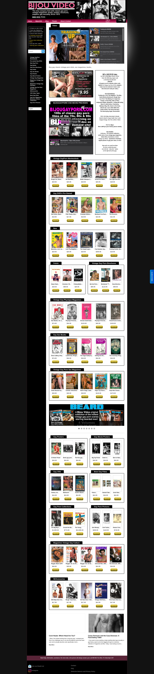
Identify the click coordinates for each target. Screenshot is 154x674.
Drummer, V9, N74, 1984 (66, 284)
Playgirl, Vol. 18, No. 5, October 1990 (72, 564)
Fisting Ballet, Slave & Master (78, 284)
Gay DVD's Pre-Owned (62, 193)
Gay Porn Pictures (35, 102)
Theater (54, 21)
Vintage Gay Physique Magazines (67, 300)
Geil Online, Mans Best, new (56, 214)
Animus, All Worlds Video (55, 492)
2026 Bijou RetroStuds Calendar (111, 116)
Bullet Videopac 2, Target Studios (85, 179)
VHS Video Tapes (35, 93)
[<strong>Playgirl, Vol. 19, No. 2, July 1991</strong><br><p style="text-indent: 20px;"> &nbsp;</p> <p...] (86, 554)
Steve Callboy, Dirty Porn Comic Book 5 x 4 (57, 356)
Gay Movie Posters (35, 76)
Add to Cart (55, 185)
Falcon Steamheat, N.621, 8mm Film (95, 492)
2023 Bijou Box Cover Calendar (57, 600)
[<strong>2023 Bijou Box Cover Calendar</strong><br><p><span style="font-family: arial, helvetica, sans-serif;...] (57, 591)
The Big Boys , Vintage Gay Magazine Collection (55, 527)
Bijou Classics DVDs (114, 76)
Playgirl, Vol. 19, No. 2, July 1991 (86, 564)
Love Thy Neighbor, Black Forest (71, 249)
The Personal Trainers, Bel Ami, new (115, 214)
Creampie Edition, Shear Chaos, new (85, 214)
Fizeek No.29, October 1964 (115, 321)
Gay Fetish (33, 69)
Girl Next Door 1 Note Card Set (86, 600)
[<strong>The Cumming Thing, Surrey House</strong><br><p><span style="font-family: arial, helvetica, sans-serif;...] (115, 346)
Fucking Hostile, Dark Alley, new (115, 249)
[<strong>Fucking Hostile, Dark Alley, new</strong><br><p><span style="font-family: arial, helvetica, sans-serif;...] (115, 240)
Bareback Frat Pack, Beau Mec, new (100, 214)
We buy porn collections (37, 45)
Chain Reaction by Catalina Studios (56, 390)
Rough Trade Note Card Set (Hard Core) (71, 600)
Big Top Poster (96, 457)
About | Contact (65, 21)
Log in (108, 20)
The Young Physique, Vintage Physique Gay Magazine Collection (80, 527)
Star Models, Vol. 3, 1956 (56, 321)
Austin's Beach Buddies (79, 492)
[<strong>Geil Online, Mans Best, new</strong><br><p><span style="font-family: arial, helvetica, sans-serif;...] (57, 205)
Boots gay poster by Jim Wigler (68, 458)
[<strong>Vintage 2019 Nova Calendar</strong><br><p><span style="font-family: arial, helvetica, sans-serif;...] (101, 591)
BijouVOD (38, 21)
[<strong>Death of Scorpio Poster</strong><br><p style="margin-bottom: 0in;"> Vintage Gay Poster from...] (106, 448)
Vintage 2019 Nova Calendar (100, 600)
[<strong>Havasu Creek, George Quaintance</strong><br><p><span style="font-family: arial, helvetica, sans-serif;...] (117, 518)
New (55, 228)
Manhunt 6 (66, 492)
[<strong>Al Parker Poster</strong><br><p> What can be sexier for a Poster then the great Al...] (56, 448)
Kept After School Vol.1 (114, 390)
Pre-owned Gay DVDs (36, 61)
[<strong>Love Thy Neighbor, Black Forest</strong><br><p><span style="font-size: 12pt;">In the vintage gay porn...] (72, 240)
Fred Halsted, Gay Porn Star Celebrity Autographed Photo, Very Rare (100, 249)
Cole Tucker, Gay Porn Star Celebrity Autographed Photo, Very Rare (106, 527)
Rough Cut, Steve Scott (56, 179)
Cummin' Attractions (71, 390)
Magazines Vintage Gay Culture (66, 543)
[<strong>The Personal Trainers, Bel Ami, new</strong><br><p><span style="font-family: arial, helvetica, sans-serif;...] (115, 205)
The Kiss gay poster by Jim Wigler (79, 458)
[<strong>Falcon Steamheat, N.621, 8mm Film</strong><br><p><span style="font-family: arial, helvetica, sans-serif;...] (96, 483)
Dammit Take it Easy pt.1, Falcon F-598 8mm (106, 492)
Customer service (35, 35)
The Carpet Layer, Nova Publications (85, 249)
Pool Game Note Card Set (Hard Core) (115, 600)
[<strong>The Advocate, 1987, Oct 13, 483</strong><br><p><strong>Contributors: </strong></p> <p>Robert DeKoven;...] (115, 554)
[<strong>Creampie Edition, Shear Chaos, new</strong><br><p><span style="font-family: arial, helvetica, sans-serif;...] (86, 205)
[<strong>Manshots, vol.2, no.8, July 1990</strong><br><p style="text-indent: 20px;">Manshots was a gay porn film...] (57, 240)
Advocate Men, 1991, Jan (100, 564)
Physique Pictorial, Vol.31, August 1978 (71, 321)
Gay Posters (33, 73)
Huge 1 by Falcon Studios (100, 390)
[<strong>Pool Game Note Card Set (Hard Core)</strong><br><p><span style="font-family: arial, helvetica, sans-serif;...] (115, 591)
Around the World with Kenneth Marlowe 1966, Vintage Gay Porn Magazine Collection (68, 527)
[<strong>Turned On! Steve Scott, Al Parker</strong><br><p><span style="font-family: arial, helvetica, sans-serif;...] (101, 170)
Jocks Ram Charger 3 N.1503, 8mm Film (116, 492)
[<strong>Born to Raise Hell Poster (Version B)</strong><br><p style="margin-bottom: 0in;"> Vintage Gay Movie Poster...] (117, 448)
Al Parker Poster (55, 457)
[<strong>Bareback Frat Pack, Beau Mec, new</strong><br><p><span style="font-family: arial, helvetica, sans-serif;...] (101, 205)
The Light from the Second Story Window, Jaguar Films (115, 179)
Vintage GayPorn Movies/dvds (35, 58)
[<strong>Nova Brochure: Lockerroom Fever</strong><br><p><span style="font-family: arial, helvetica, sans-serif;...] (117, 275)
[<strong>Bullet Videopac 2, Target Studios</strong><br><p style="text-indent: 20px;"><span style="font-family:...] (86, 170)
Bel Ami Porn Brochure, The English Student (94, 284)
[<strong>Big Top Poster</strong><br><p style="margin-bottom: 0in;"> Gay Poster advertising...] (96, 448)
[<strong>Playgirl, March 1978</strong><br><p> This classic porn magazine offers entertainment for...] (57, 554)
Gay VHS (57, 472)
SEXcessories (34, 91)
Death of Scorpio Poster (106, 458)
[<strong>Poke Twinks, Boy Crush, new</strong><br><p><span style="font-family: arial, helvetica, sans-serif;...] (72, 205)
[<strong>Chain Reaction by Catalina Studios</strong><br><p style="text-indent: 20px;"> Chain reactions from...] (57, 381)
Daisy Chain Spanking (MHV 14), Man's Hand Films (55, 284)
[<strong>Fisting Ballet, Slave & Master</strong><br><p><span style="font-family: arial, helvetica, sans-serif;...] (78, 275)
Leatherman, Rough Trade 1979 (71, 356)
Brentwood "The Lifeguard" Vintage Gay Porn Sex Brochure (105, 284)
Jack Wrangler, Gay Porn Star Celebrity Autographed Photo (96, 527)
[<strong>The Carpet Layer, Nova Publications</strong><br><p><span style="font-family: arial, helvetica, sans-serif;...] (86, 240)
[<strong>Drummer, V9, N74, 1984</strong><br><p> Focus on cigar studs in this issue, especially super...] (67, 275)
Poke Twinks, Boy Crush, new (71, 214)
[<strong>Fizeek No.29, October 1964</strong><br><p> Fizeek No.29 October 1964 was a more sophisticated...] (115, 311)
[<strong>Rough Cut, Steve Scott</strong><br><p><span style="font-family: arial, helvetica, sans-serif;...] (57, 170)
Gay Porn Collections (62, 507)
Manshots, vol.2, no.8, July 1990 (57, 249)
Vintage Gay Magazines (36, 78)
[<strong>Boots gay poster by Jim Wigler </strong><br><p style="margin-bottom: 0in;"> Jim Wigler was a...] (68, 448)
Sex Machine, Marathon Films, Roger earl (70, 179)
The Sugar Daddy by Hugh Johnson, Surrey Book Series (86, 356)
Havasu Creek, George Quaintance (117, 527)
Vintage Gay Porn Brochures (104, 263)
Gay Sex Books (34, 71)
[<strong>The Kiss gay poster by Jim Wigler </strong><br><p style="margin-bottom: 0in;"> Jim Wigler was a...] (80, 448)
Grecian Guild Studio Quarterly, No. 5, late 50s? (86, 321)
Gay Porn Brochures (36, 67)
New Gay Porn (34, 63)
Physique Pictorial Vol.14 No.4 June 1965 (101, 321)
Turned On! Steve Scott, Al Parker (100, 179)
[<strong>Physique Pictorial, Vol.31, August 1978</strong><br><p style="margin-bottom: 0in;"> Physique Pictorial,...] (72, 311)
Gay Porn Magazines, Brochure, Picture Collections (36, 99)
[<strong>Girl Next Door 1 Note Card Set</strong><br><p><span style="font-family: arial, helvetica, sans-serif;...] (86, 591)
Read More (51, 644)
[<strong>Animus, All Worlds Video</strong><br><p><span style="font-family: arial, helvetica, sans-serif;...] (56, 483)
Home (30, 21)
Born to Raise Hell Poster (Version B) (117, 458)
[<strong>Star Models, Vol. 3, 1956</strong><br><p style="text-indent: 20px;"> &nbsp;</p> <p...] (57, 311)
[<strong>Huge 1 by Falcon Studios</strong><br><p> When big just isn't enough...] (101, 381)
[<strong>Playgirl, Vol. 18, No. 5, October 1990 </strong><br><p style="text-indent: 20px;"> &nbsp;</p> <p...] (72, 554)
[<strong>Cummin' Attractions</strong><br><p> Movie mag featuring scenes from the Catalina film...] (72, 381)
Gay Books (33, 65)
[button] (79, 428)
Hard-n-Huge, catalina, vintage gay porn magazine (86, 390)
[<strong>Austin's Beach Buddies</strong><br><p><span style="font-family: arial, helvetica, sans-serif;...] (80, 483)
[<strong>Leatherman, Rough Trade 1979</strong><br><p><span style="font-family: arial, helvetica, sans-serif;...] (72, 346)
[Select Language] (35, 108)
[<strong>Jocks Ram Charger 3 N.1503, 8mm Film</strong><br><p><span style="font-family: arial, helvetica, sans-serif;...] (117, 483)
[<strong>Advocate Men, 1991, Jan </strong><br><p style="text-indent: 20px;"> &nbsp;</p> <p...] (101, 554)
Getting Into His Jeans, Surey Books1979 (99, 356)
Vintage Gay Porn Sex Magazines (67, 370)
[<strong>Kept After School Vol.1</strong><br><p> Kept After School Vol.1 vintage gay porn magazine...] (115, 381)
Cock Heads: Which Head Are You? (62, 636)
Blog (47, 21)
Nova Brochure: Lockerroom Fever (116, 284)
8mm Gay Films (34, 95)
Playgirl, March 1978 (56, 563)
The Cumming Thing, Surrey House (115, 356)
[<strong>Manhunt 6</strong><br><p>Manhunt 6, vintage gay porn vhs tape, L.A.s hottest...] (68, 483)
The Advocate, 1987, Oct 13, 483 (115, 564)
